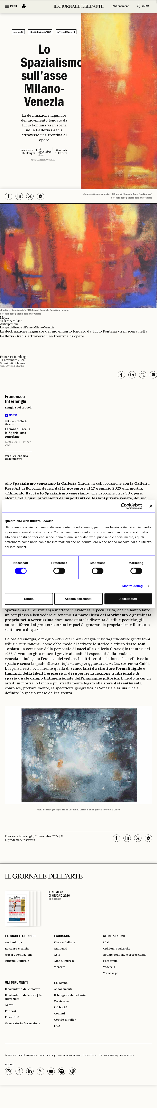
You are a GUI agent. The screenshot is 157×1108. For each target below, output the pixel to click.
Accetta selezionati (78, 598)
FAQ (57, 1048)
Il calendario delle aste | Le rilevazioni (26, 1014)
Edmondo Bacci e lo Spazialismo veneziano (17, 433)
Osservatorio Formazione (25, 1046)
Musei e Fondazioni (20, 959)
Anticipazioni (66, 32)
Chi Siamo (62, 997)
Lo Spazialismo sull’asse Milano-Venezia (44, 77)
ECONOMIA (62, 937)
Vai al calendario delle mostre (16, 457)
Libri (106, 944)
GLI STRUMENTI (16, 997)
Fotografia (111, 971)
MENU (13, 6)
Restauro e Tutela (19, 951)
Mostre (18, 32)
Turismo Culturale (19, 966)
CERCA (145, 6)
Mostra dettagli (133, 586)
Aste (57, 959)
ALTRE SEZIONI (114, 937)
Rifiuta (29, 598)
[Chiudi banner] (150, 506)
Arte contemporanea (43, 160)
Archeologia (15, 944)
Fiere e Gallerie (66, 944)
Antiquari (61, 951)
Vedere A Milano (40, 32)
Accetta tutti (128, 598)
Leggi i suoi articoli (18, 407)
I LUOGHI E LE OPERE (20, 937)
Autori (10, 1024)
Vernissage (112, 986)
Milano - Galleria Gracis (16, 423)
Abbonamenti (121, 6)
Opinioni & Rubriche (119, 951)
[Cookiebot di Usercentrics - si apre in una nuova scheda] (124, 506)
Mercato (60, 973)
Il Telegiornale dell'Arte (73, 1011)
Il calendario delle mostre (26, 1004)
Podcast (11, 1031)
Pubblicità (62, 1026)
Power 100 (13, 1038)
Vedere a (110, 978)
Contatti (60, 1033)
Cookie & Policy (66, 1041)
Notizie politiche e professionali (117, 961)
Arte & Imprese (66, 966)
